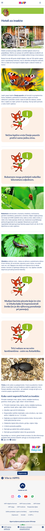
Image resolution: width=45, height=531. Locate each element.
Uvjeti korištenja (34, 511)
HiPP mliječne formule (10, 503)
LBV (4, 440)
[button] (40, 2)
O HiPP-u (30, 515)
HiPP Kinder (36, 503)
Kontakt (23, 515)
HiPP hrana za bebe (25, 503)
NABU (14, 440)
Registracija (22, 473)
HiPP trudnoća (21, 507)
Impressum (15, 515)
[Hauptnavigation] (2, 2)
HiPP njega (11, 507)
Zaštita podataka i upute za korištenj (16, 511)
